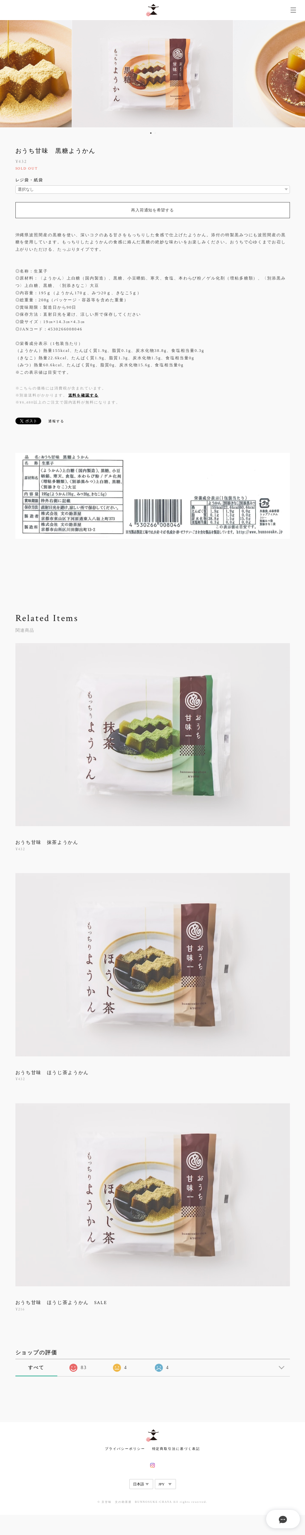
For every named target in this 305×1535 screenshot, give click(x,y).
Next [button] (295, 73)
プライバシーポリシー (125, 1449)
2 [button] (155, 133)
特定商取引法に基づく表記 (176, 1449)
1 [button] (150, 133)
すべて (36, 1367)
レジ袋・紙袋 (29, 180)
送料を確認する (83, 395)
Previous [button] (10, 73)
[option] (152, 73)
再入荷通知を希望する (152, 210)
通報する (56, 421)
